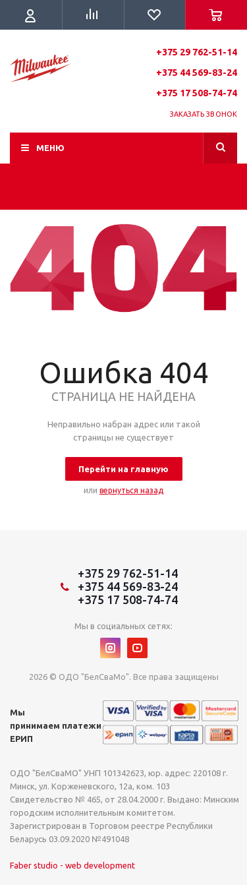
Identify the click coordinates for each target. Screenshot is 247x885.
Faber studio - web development (72, 865)
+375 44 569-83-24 (196, 72)
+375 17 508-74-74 (196, 93)
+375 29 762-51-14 (196, 52)
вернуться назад (131, 490)
